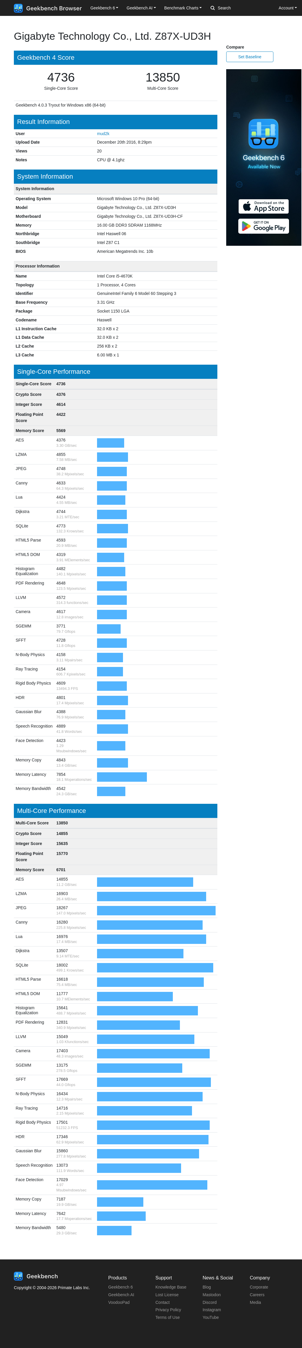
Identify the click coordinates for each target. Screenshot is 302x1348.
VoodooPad (118, 1302)
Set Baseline (250, 56)
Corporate (259, 1287)
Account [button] (286, 8)
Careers (257, 1294)
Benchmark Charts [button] (181, 8)
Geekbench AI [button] (139, 8)
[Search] (242, 8)
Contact (162, 1302)
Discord (209, 1302)
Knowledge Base (170, 1287)
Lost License (167, 1294)
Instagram (212, 1309)
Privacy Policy (168, 1309)
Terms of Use (167, 1317)
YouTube (211, 1317)
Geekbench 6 (120, 1287)
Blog (207, 1287)
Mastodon (212, 1294)
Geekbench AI (121, 1294)
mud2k (103, 133)
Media (255, 1302)
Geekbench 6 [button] (102, 8)
